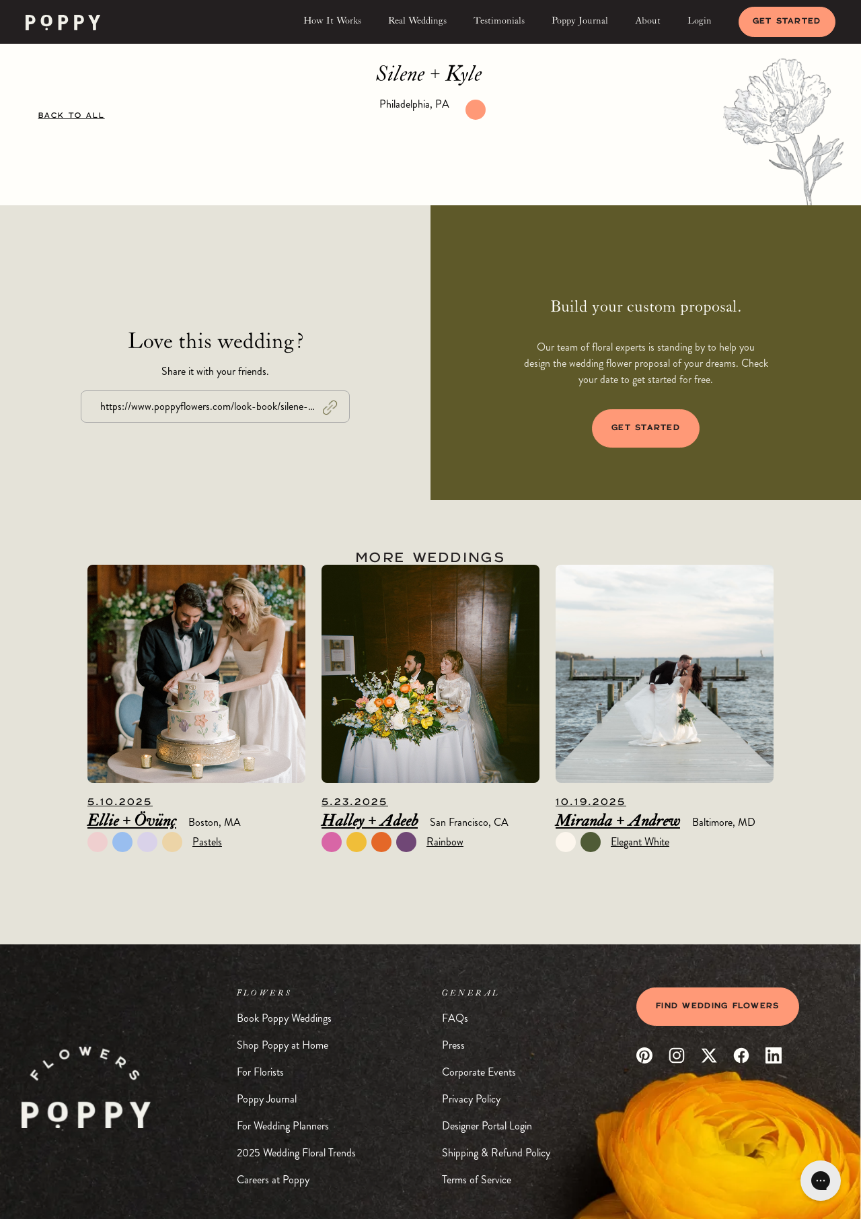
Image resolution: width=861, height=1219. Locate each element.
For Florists (260, 1072)
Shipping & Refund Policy (496, 1152)
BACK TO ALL (71, 115)
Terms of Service (476, 1179)
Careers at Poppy (273, 1179)
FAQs (455, 1018)
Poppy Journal (267, 1099)
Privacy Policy (471, 1099)
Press (453, 1045)
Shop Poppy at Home (282, 1045)
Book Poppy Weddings (284, 1018)
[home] (63, 22)
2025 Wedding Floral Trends (296, 1152)
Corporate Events (479, 1072)
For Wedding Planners (283, 1126)
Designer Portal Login (487, 1126)
